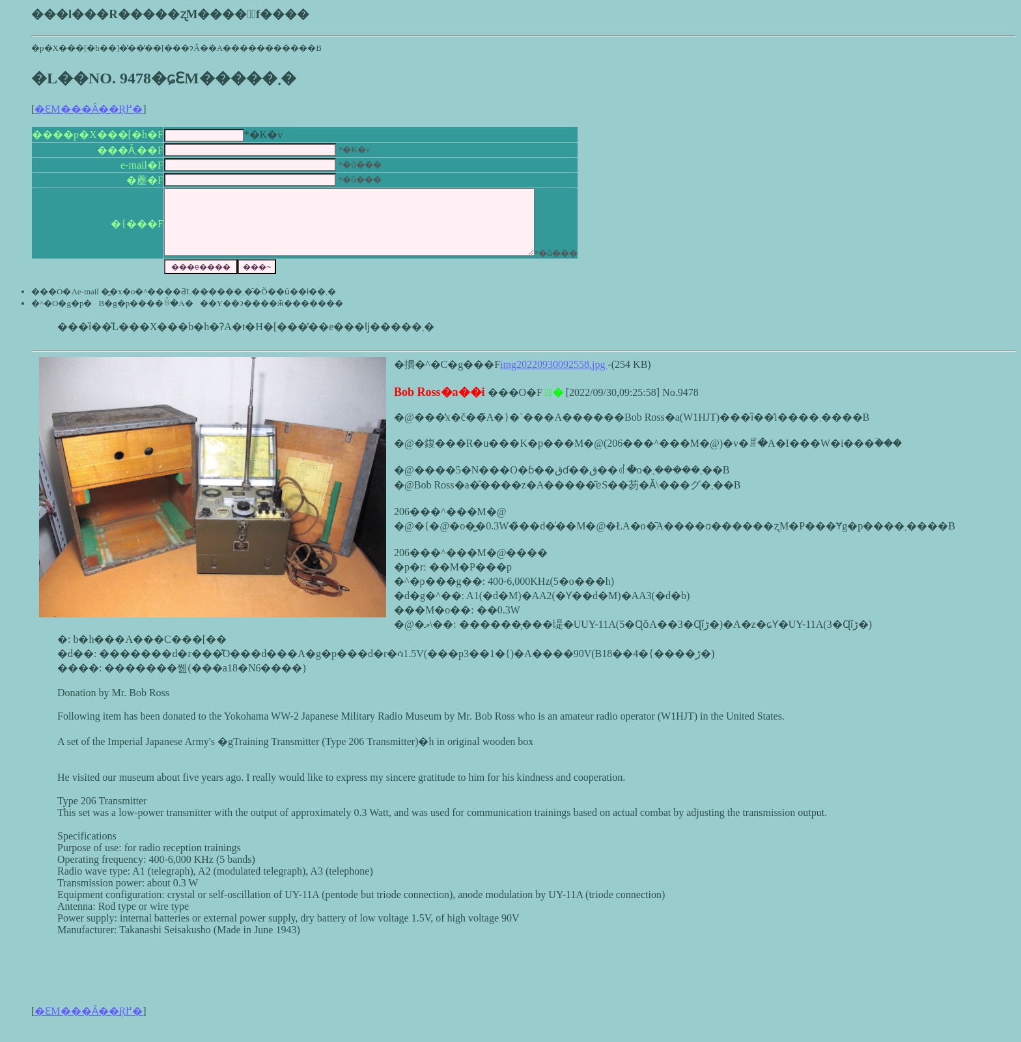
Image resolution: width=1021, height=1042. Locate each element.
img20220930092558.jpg (554, 378)
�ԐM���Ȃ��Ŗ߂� (89, 109)
